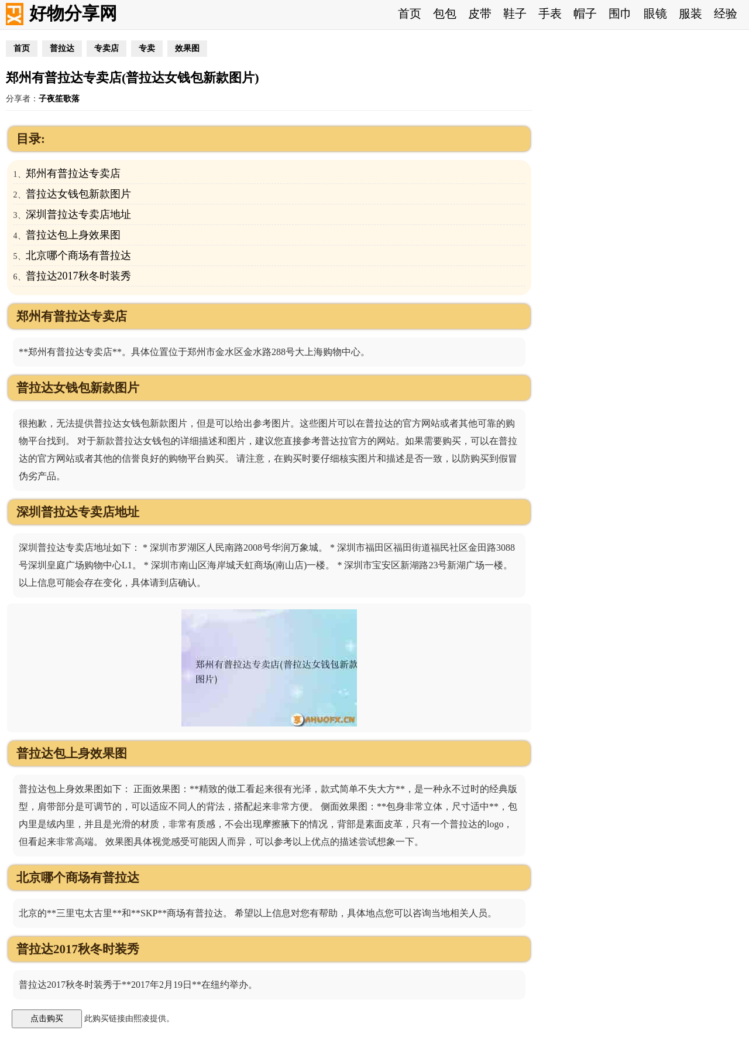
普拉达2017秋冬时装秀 (78, 276)
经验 (725, 13)
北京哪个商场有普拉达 (78, 255)
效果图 (187, 48)
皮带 (480, 13)
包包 (444, 13)
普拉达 (62, 48)
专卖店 (106, 48)
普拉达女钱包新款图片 (78, 194)
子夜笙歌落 (59, 98)
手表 (550, 13)
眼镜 (655, 13)
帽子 (585, 13)
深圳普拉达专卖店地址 (78, 214)
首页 (409, 13)
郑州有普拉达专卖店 (73, 173)
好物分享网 (73, 13)
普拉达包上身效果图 (73, 235)
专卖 (147, 48)
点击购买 (46, 1018)
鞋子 (515, 13)
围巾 (620, 13)
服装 (690, 13)
